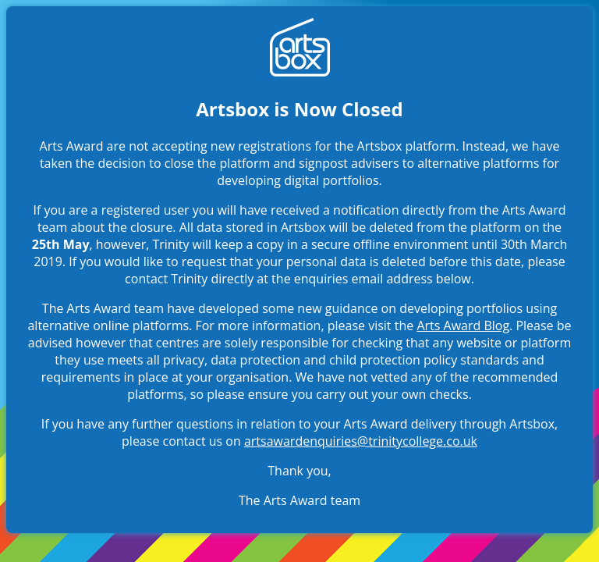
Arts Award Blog (462, 325)
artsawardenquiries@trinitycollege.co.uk (360, 441)
